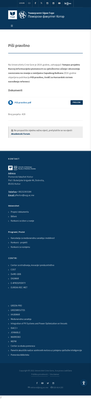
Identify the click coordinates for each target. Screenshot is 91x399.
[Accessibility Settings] (83, 383)
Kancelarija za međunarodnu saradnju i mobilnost (33, 238)
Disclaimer (54, 374)
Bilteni (14, 216)
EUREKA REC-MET (19, 287)
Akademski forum (20, 134)
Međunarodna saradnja (21, 319)
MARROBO (16, 337)
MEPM (13, 341)
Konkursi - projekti (19, 242)
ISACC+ (14, 328)
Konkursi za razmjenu (20, 247)
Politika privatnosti (39, 374)
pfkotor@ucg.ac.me (24, 195)
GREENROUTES (18, 310)
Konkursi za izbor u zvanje (22, 220)
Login (21, 3)
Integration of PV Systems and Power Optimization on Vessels (39, 323)
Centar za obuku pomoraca (23, 346)
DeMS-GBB (16, 274)
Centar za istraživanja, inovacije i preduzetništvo (32, 265)
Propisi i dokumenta (20, 211)
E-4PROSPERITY (18, 283)
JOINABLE (15, 332)
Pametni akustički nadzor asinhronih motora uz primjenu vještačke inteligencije (46, 350)
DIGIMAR (15, 278)
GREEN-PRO (16, 305)
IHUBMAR (15, 314)
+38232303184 (24, 191)
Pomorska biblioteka (20, 355)
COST (13, 269)
